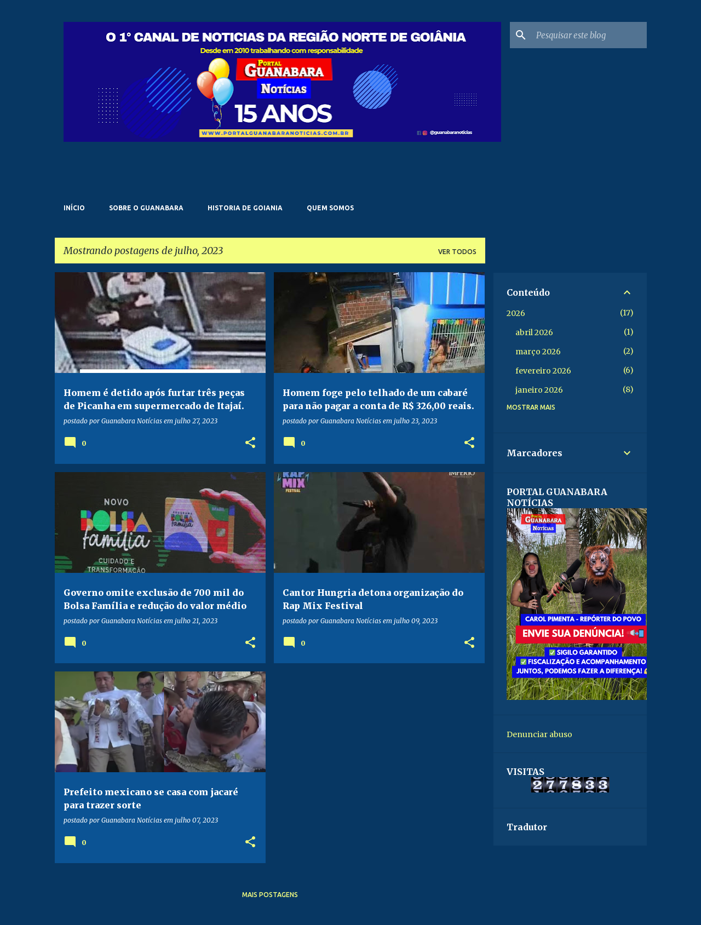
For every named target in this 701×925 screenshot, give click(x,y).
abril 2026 (534, 332)
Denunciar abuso (539, 734)
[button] (250, 443)
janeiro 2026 (539, 390)
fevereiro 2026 (543, 371)
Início (74, 207)
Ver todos (457, 251)
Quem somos (330, 207)
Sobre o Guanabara (146, 207)
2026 (516, 313)
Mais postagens (270, 894)
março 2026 (538, 352)
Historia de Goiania (245, 207)
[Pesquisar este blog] (589, 35)
